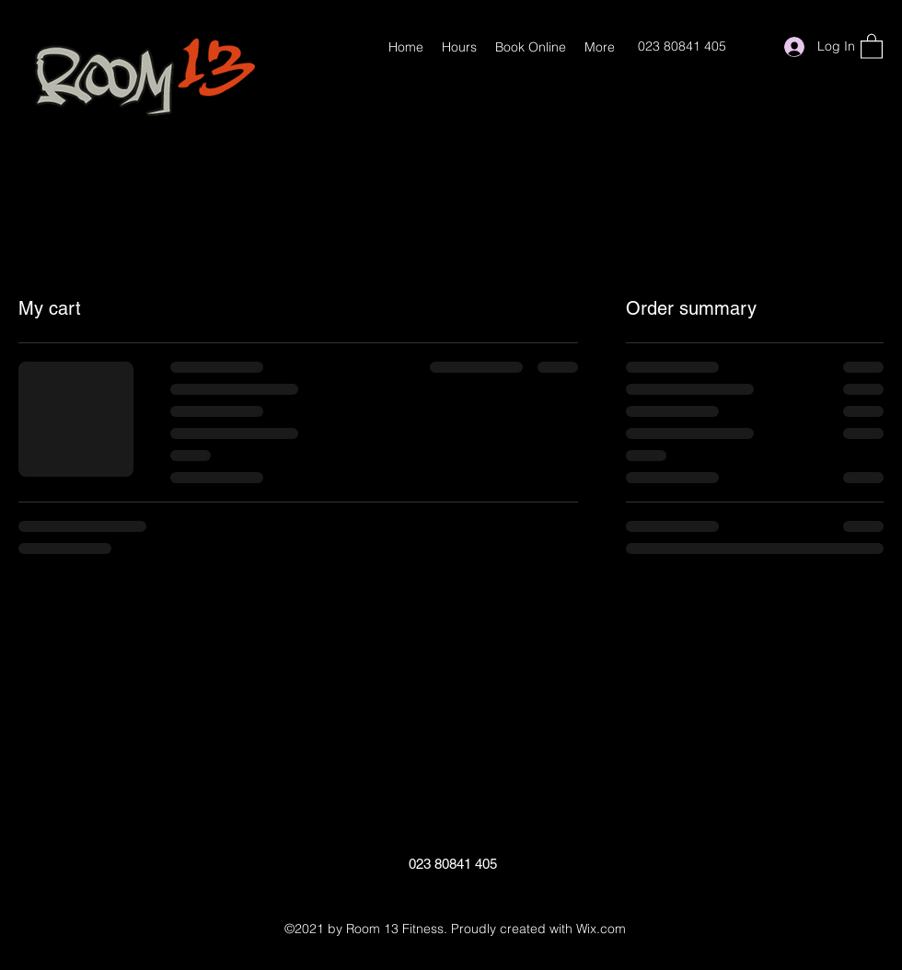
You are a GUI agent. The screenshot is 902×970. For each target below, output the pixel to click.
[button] (872, 45)
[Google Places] (755, 47)
